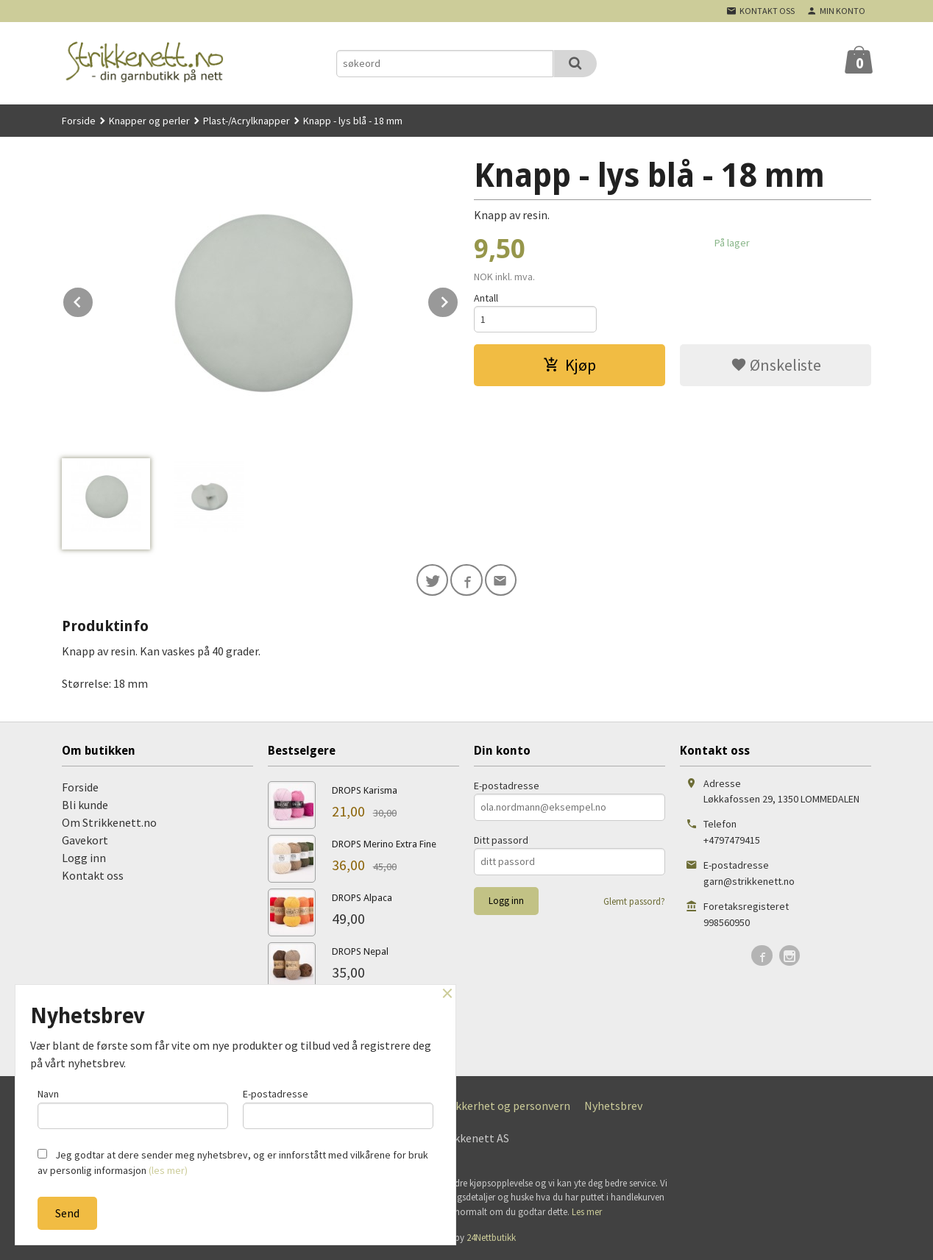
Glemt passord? (634, 901)
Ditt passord (501, 840)
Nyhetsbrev (613, 1105)
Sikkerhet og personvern (508, 1105)
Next (458, 299)
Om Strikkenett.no (109, 822)
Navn (133, 1108)
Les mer (587, 1212)
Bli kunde (85, 804)
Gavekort (85, 840)
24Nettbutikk (491, 1238)
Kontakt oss (93, 875)
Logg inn (84, 857)
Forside (79, 120)
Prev (93, 299)
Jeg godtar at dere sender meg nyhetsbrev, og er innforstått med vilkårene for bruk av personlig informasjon (233, 1162)
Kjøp (569, 365)
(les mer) (168, 1170)
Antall (486, 298)
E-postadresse (506, 785)
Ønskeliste (776, 365)
